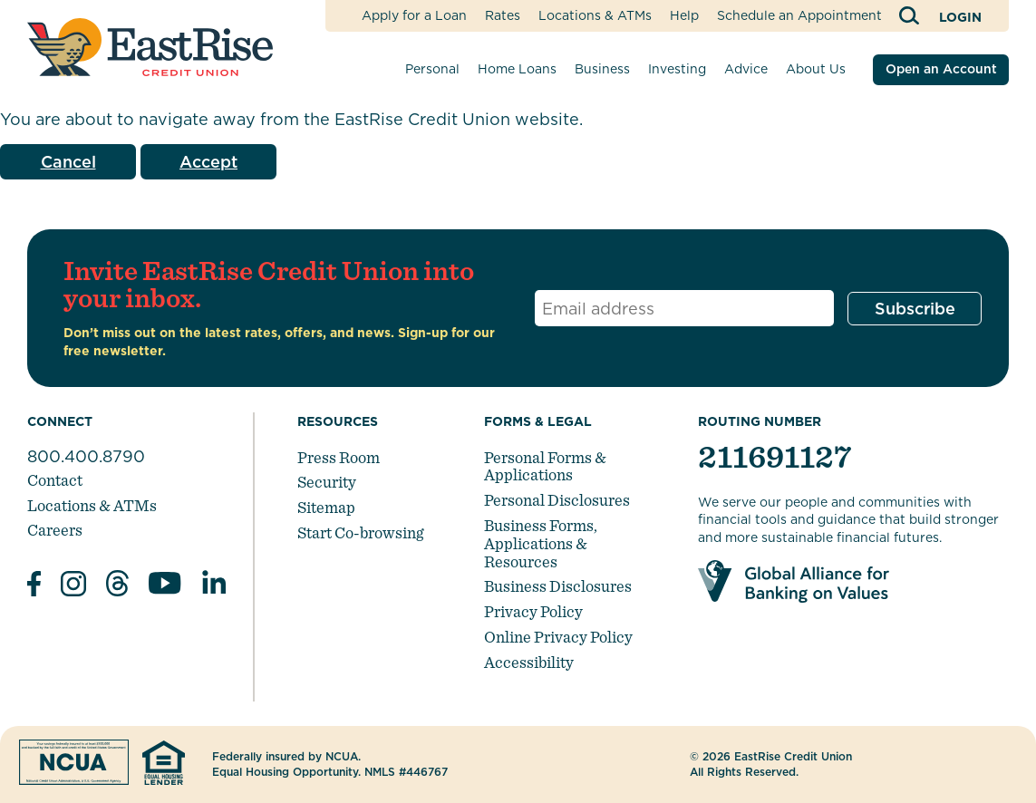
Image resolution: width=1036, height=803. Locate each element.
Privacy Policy (533, 611)
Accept (208, 161)
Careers (54, 529)
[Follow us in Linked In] (214, 586)
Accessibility (529, 662)
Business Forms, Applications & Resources (540, 543)
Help (684, 15)
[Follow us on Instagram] (73, 586)
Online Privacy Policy (558, 636)
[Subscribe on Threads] (117, 586)
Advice (746, 69)
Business (602, 69)
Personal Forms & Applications (545, 466)
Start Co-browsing (360, 532)
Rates (502, 15)
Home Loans (517, 69)
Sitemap (326, 507)
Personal (432, 69)
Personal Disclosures (557, 499)
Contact (54, 479)
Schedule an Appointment (799, 15)
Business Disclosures (558, 585)
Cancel (68, 161)
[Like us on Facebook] (34, 586)
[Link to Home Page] (150, 47)
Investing (677, 69)
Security (326, 481)
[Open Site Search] (910, 16)
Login (960, 17)
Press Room (338, 457)
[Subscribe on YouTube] (165, 586)
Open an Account (941, 69)
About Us (816, 69)
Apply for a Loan (414, 15)
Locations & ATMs (595, 15)
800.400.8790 (86, 456)
